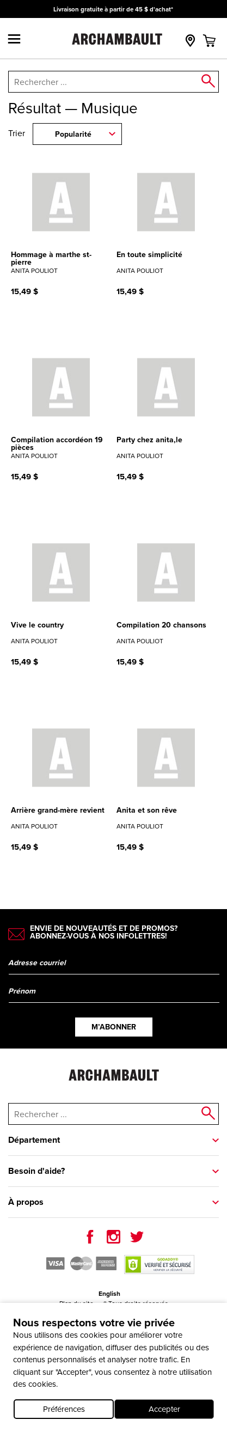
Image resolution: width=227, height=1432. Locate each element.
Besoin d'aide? (36, 1171)
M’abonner (113, 1027)
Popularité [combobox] (73, 134)
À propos (26, 1202)
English (109, 1294)
